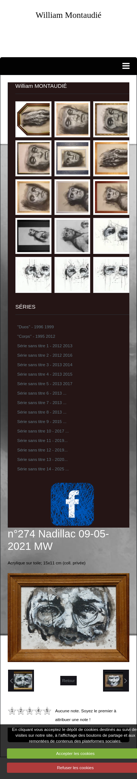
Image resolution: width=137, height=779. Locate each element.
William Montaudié (68, 15)
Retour (68, 680)
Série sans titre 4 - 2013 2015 (44, 374)
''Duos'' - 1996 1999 (35, 327)
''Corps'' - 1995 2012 (36, 336)
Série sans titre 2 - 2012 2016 (44, 355)
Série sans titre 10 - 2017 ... (43, 431)
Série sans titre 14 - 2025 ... (43, 469)
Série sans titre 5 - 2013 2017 (44, 383)
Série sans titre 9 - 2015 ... (41, 421)
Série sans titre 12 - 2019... (42, 450)
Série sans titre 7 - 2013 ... (41, 402)
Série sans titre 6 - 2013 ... (41, 393)
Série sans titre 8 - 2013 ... (41, 412)
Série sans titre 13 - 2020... (42, 459)
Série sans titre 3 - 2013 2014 (44, 365)
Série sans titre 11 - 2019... (42, 440)
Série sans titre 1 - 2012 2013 (44, 346)
